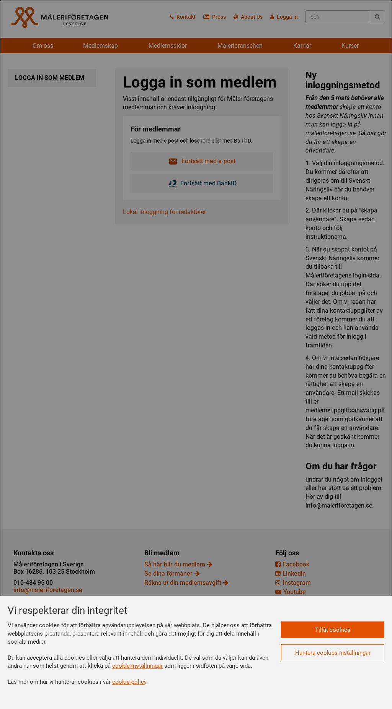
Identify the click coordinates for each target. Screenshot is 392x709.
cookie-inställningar (137, 665)
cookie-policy (129, 681)
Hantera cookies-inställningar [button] (333, 652)
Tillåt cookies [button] (332, 629)
